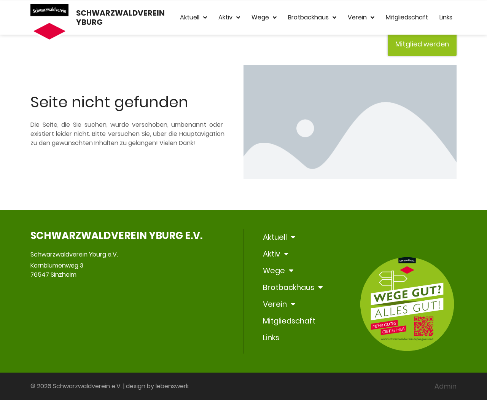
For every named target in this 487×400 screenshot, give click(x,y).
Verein (361, 17)
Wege (264, 17)
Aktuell (193, 17)
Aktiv (229, 17)
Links (445, 17)
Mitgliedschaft (407, 17)
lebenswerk (172, 386)
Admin (445, 386)
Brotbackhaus (312, 17)
